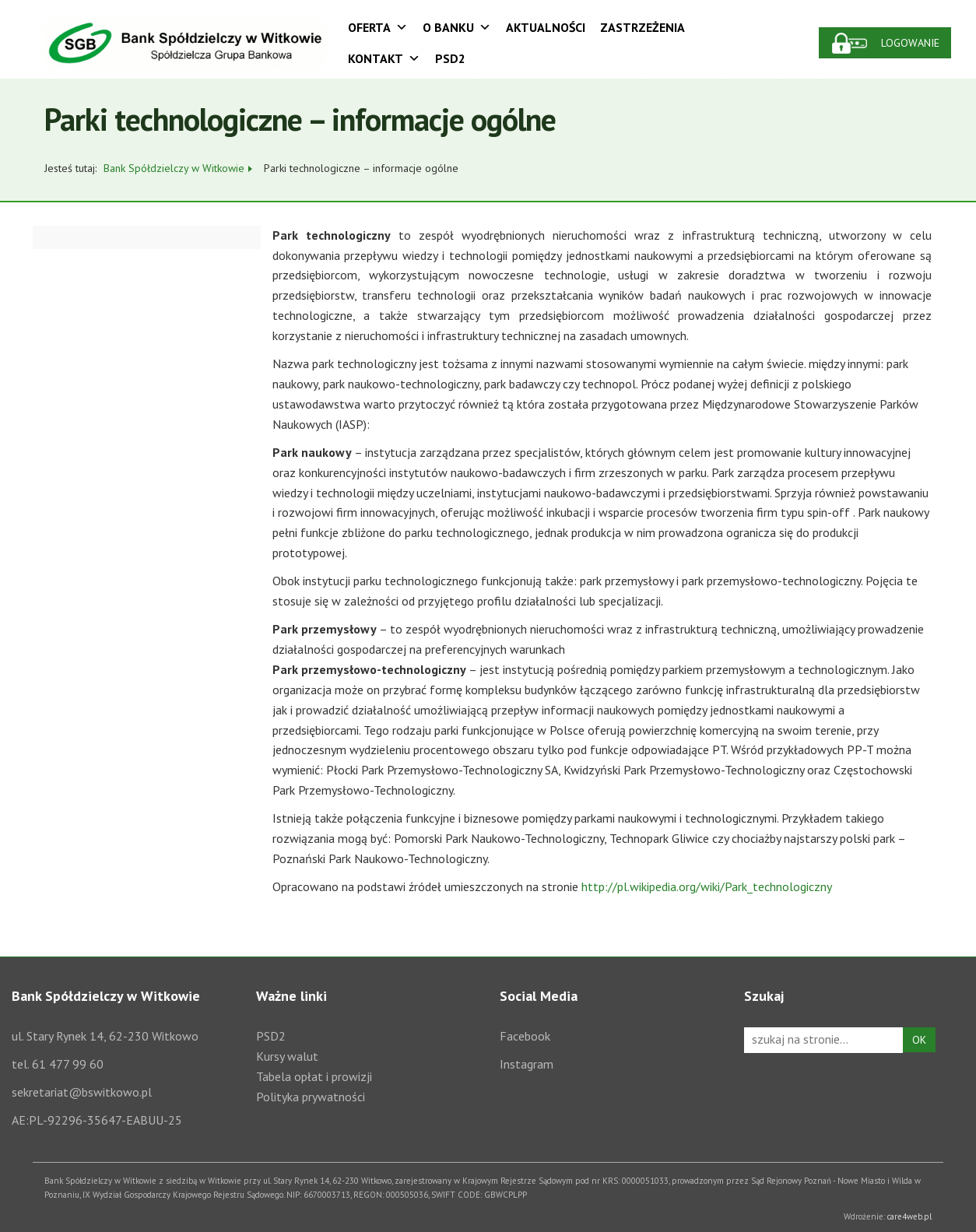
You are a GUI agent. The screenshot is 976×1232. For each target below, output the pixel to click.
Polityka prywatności (310, 1096)
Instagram (526, 1064)
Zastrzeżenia (642, 27)
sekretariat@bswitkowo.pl (82, 1092)
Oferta (378, 27)
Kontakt (384, 58)
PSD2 (450, 58)
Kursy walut (287, 1056)
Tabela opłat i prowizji (314, 1076)
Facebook (525, 1036)
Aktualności (545, 27)
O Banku (457, 27)
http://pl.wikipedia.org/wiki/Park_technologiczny (706, 886)
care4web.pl (909, 1216)
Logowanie (910, 43)
